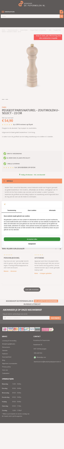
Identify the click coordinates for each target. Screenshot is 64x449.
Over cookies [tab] (32, 210)
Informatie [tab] (52, 210)
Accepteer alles (32, 239)
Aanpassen (32, 244)
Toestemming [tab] (11, 210)
